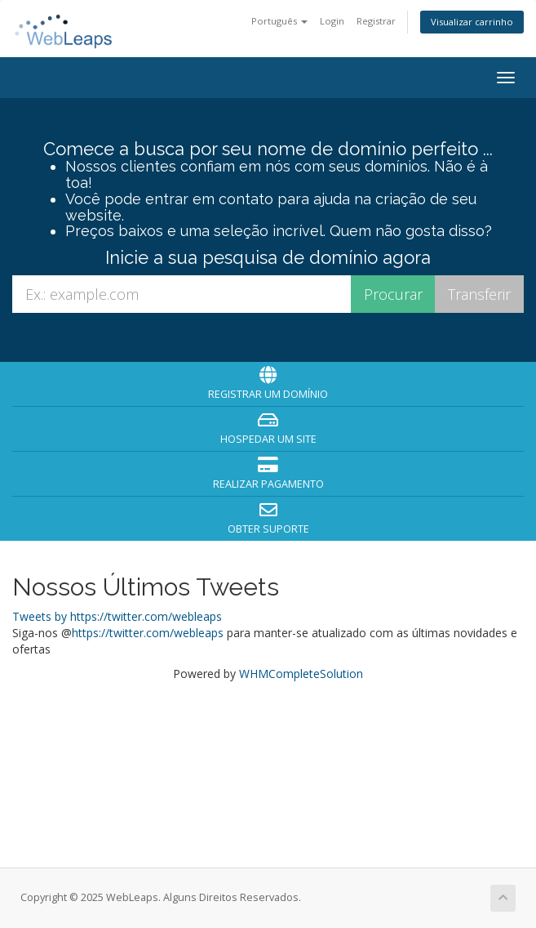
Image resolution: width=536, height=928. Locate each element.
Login (332, 21)
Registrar (376, 21)
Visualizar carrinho (472, 22)
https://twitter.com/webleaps (148, 632)
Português (279, 21)
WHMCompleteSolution (301, 673)
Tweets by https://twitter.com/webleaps (117, 616)
